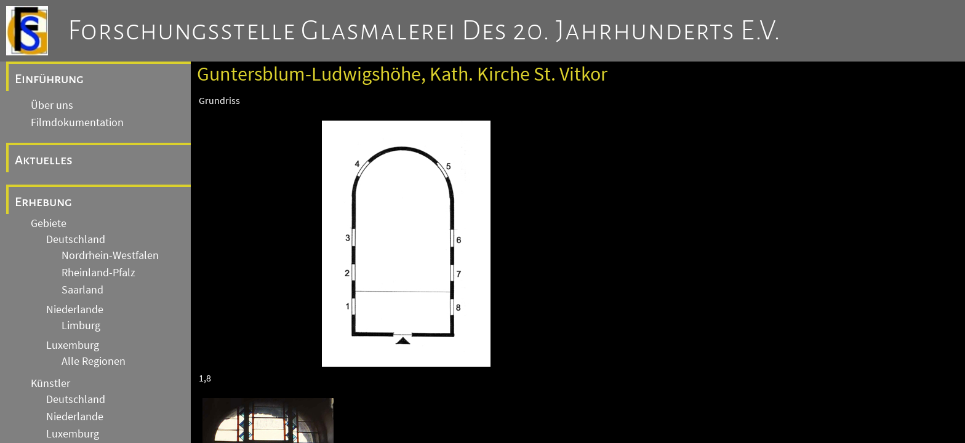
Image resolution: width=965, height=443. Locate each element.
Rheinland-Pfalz (98, 272)
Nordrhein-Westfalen (110, 255)
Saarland (82, 290)
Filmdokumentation (77, 122)
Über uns (52, 105)
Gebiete (48, 223)
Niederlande (74, 309)
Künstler (50, 383)
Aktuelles (44, 160)
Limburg (81, 325)
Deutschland (75, 239)
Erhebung (43, 202)
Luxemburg (72, 345)
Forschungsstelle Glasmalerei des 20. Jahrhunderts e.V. (424, 31)
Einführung (49, 79)
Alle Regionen (94, 361)
